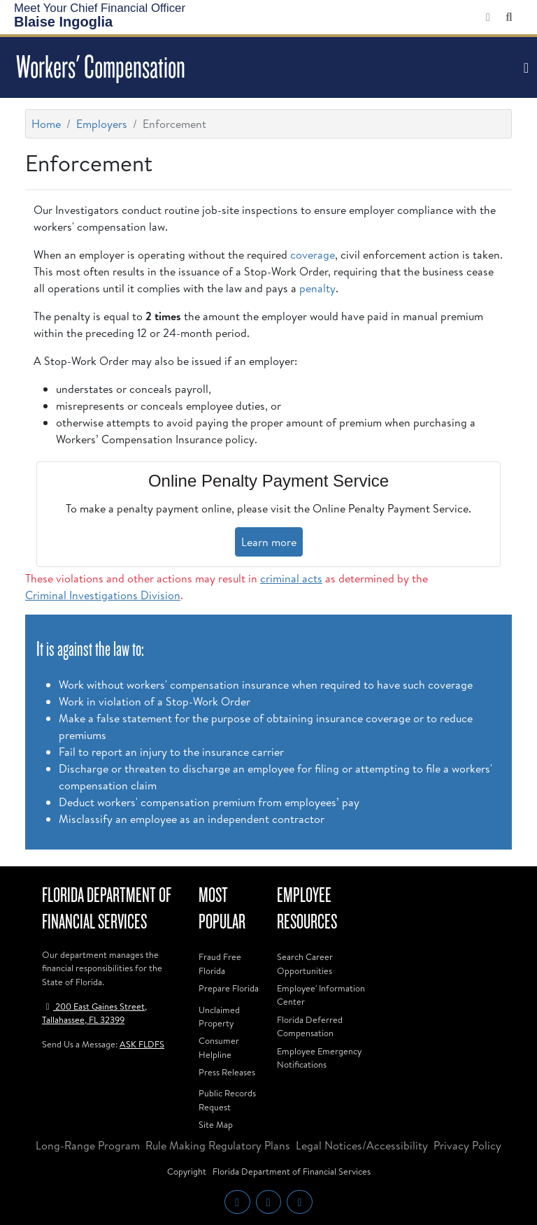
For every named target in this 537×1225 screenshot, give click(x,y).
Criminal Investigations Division (102, 595)
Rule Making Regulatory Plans (217, 1145)
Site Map (216, 1124)
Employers (101, 123)
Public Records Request (227, 1099)
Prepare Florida (229, 988)
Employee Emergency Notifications (319, 1057)
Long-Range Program (88, 1145)
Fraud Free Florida (220, 963)
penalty (317, 288)
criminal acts (291, 578)
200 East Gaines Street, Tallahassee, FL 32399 (94, 1013)
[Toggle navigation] (524, 68)
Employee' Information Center (321, 995)
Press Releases (227, 1072)
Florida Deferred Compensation (310, 1026)
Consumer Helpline (219, 1047)
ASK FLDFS (142, 1044)
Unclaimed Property (219, 1016)
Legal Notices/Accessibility (362, 1145)
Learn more (268, 542)
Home (46, 123)
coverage (312, 254)
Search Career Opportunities (305, 963)
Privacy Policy (467, 1145)
